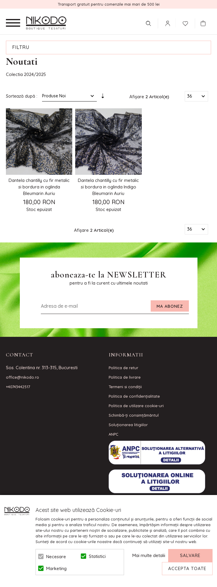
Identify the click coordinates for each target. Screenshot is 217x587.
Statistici (97, 556)
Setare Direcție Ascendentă (102, 97)
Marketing (56, 568)
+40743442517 (18, 386)
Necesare (56, 556)
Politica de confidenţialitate (134, 396)
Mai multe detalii (148, 555)
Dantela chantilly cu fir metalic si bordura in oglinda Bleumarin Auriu (39, 186)
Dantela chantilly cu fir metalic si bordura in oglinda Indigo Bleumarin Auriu (108, 186)
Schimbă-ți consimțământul (134, 415)
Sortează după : (21, 96)
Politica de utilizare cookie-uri (136, 405)
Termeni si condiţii (125, 386)
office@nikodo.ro (22, 377)
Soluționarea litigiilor (128, 424)
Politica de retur (123, 367)
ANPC (113, 434)
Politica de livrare (125, 377)
